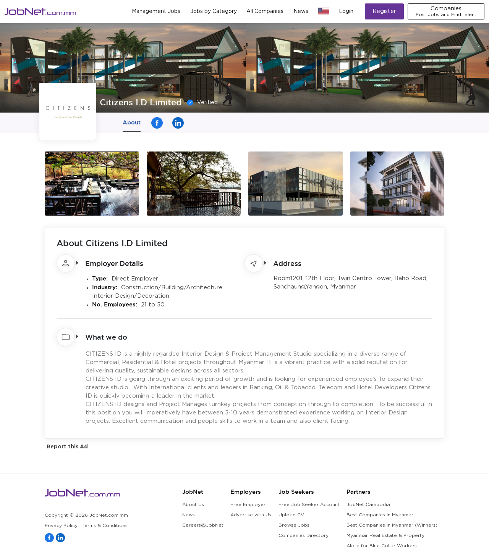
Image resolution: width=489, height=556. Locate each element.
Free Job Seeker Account (309, 505)
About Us (193, 505)
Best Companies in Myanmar (380, 515)
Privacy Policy (61, 526)
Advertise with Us (250, 515)
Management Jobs (156, 11)
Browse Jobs (294, 525)
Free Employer (248, 505)
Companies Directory (304, 535)
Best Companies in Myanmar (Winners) (392, 525)
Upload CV (291, 515)
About (132, 122)
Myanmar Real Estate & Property (385, 535)
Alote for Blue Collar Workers (382, 546)
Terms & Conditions (105, 526)
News (300, 11)
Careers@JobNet (202, 525)
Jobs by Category (213, 11)
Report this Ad (67, 446)
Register (384, 11)
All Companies (264, 11)
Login (346, 11)
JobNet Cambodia (368, 505)
